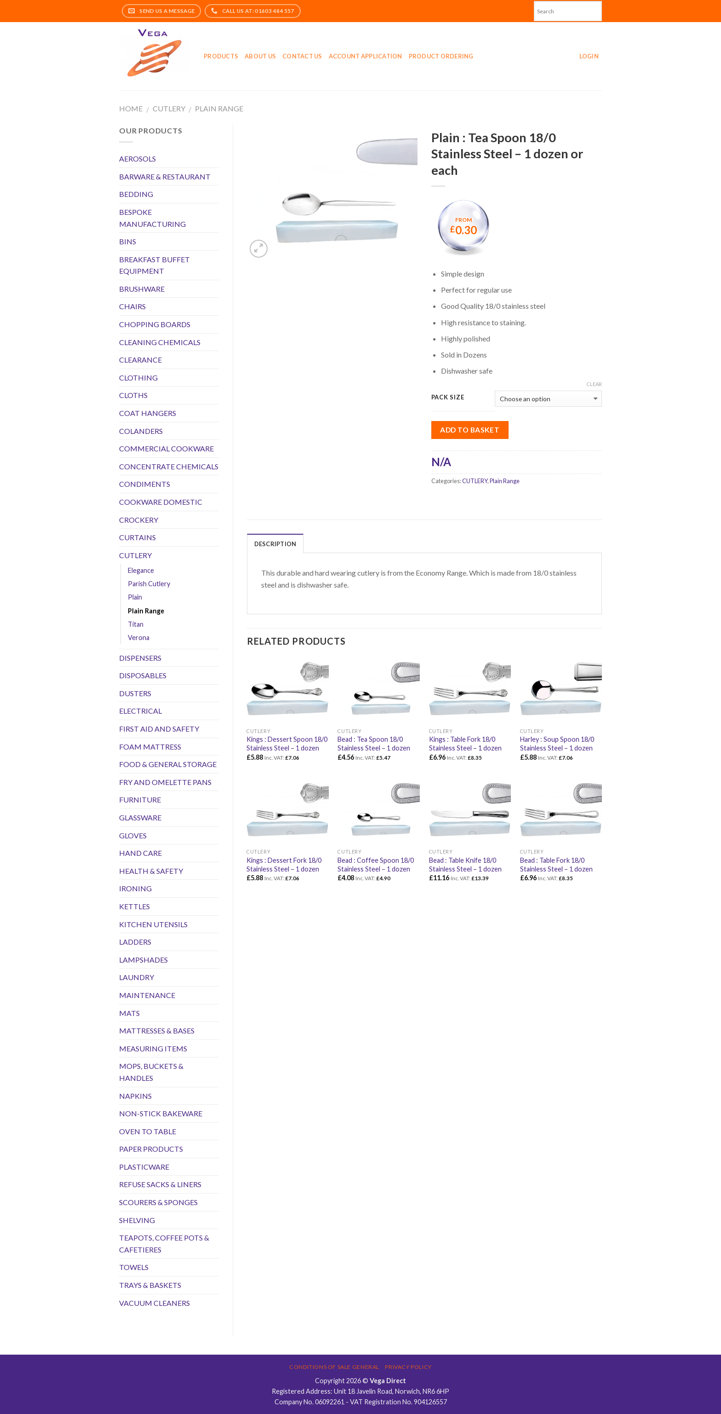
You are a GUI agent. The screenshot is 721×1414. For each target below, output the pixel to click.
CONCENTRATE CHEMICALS (168, 466)
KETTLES (134, 906)
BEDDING (136, 194)
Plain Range (219, 108)
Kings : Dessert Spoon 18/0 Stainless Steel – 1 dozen (286, 743)
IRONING (135, 888)
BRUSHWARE (142, 288)
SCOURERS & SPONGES (158, 1202)
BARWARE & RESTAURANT (165, 176)
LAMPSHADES (143, 959)
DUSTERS (135, 693)
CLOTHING (138, 377)
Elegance (141, 570)
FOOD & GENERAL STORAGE (168, 764)
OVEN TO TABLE (147, 1131)
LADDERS (135, 941)
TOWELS (134, 1267)
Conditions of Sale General (334, 1366)
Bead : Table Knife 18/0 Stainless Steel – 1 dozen (465, 864)
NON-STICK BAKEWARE (160, 1113)
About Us (260, 56)
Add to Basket (469, 430)
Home (131, 108)
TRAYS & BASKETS (150, 1285)
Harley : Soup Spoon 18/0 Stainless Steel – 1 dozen (557, 743)
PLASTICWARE (144, 1166)
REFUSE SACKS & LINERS (160, 1184)
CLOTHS (133, 395)
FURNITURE (140, 799)
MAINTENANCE (147, 995)
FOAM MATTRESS (150, 746)
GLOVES (133, 835)
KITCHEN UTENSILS (153, 924)
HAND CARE (140, 852)
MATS (129, 1013)
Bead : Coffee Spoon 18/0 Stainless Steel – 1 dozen (376, 864)
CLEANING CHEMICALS (159, 342)
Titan (135, 624)
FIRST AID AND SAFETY (159, 728)
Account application (365, 56)
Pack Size (447, 397)
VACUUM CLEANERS (154, 1303)
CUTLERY (169, 108)
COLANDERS (141, 431)
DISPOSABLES (142, 675)
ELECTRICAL (140, 710)
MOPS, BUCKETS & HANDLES (151, 1072)
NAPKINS (135, 1095)
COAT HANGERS (147, 413)
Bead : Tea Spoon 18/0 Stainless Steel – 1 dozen (374, 743)
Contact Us (302, 56)
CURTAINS (137, 537)
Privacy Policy (408, 1366)
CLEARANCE (140, 359)
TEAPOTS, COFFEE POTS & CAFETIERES (164, 1243)
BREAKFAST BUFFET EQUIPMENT (154, 265)
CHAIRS (132, 306)
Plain (135, 597)
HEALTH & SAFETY (151, 870)
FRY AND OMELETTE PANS (165, 782)
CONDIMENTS (144, 483)
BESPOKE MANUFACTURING (152, 218)
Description (275, 544)
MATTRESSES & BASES (157, 1030)
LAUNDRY (136, 977)
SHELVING (137, 1220)
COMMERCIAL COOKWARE (166, 448)
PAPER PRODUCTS (151, 1148)
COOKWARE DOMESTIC (160, 501)
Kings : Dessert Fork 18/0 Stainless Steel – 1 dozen (283, 864)
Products (221, 56)
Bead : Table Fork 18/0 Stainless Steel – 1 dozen (556, 864)
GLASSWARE (140, 817)
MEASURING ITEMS (153, 1048)
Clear (594, 384)
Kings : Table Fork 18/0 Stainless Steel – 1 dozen (465, 743)
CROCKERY (138, 519)
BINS (127, 241)
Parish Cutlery (149, 584)
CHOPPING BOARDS (154, 324)
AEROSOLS (137, 158)
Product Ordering (441, 56)
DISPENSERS (140, 657)
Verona (138, 637)
